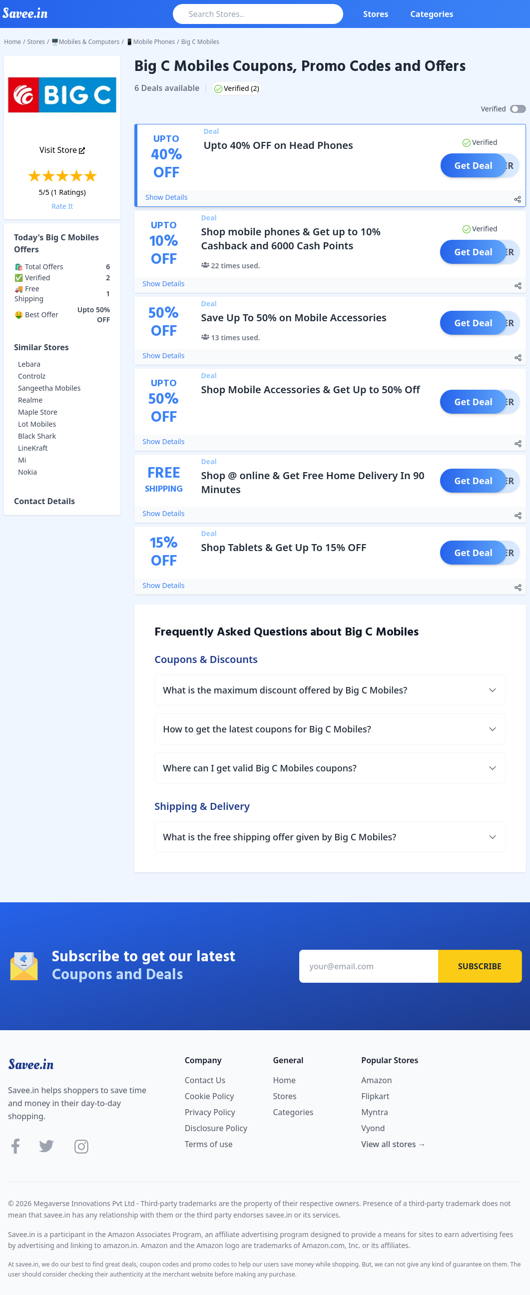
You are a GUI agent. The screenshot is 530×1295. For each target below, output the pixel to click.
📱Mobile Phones (150, 41)
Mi (22, 460)
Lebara (29, 364)
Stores (375, 13)
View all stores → (393, 1144)
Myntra (374, 1112)
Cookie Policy (209, 1096)
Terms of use (209, 1144)
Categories (432, 13)
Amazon (376, 1080)
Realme (30, 400)
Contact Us (205, 1080)
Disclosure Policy (216, 1128)
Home (12, 41)
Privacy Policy (210, 1112)
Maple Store (37, 412)
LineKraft (32, 448)
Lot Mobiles (37, 424)
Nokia (27, 472)
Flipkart (375, 1096)
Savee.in (30, 1065)
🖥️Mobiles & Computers (85, 41)
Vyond (373, 1128)
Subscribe (480, 966)
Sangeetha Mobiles (49, 388)
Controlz (31, 376)
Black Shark (37, 436)
